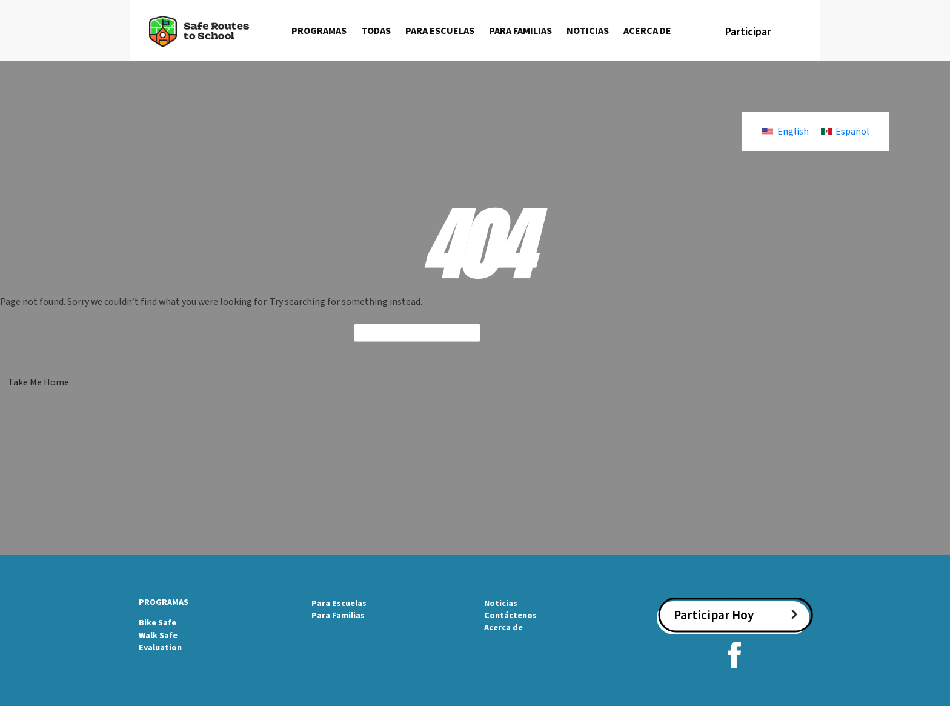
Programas (319, 31)
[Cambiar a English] (785, 131)
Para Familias (338, 616)
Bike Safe (157, 623)
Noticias (587, 31)
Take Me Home (38, 382)
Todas (376, 31)
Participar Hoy (714, 615)
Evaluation (160, 648)
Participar (748, 31)
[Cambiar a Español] (845, 131)
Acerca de (647, 31)
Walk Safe (158, 636)
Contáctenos (510, 616)
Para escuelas (439, 31)
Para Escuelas (339, 604)
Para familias (520, 31)
